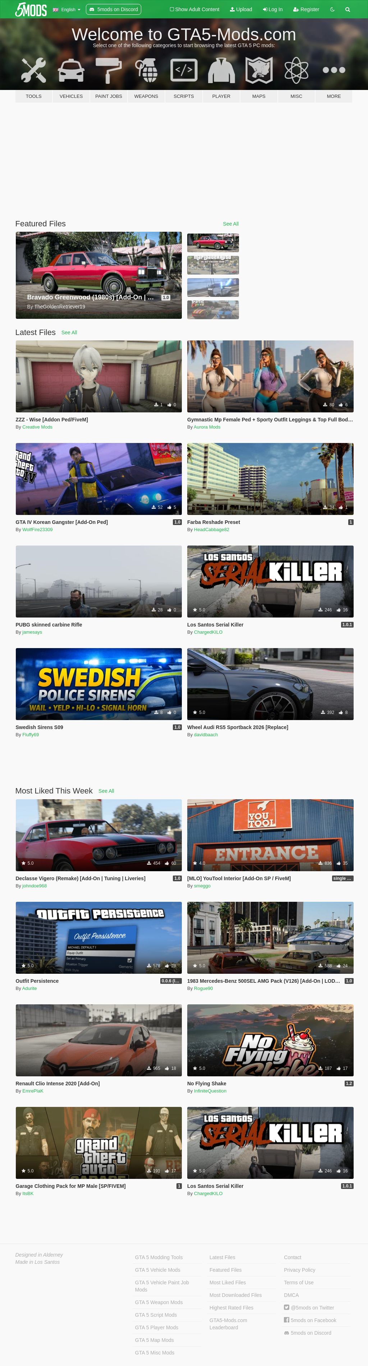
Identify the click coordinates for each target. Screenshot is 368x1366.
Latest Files (222, 1257)
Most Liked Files (228, 1282)
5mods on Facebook (310, 1320)
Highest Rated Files (231, 1308)
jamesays (32, 632)
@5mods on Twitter (309, 1307)
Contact (292, 1257)
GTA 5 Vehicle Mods (157, 1270)
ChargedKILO (208, 632)
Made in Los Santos (37, 1262)
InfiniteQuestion (210, 1091)
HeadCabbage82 (211, 529)
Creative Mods (37, 427)
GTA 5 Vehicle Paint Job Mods (162, 1286)
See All (231, 224)
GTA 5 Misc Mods (154, 1353)
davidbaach (206, 734)
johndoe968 (34, 885)
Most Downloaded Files (236, 1295)
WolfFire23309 (37, 529)
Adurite (29, 988)
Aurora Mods (207, 427)
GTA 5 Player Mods (156, 1327)
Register (306, 9)
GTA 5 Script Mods (156, 1315)
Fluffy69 (30, 734)
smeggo (202, 885)
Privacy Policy (299, 1270)
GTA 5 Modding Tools (159, 1257)
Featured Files (226, 1270)
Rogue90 (203, 988)
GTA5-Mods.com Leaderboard (228, 1323)
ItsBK (27, 1193)
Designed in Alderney (39, 1255)
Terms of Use (298, 1282)
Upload (241, 9)
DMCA (291, 1295)
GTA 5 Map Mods (154, 1340)
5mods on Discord (307, 1333)
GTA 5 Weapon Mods (159, 1302)
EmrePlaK (32, 1091)
